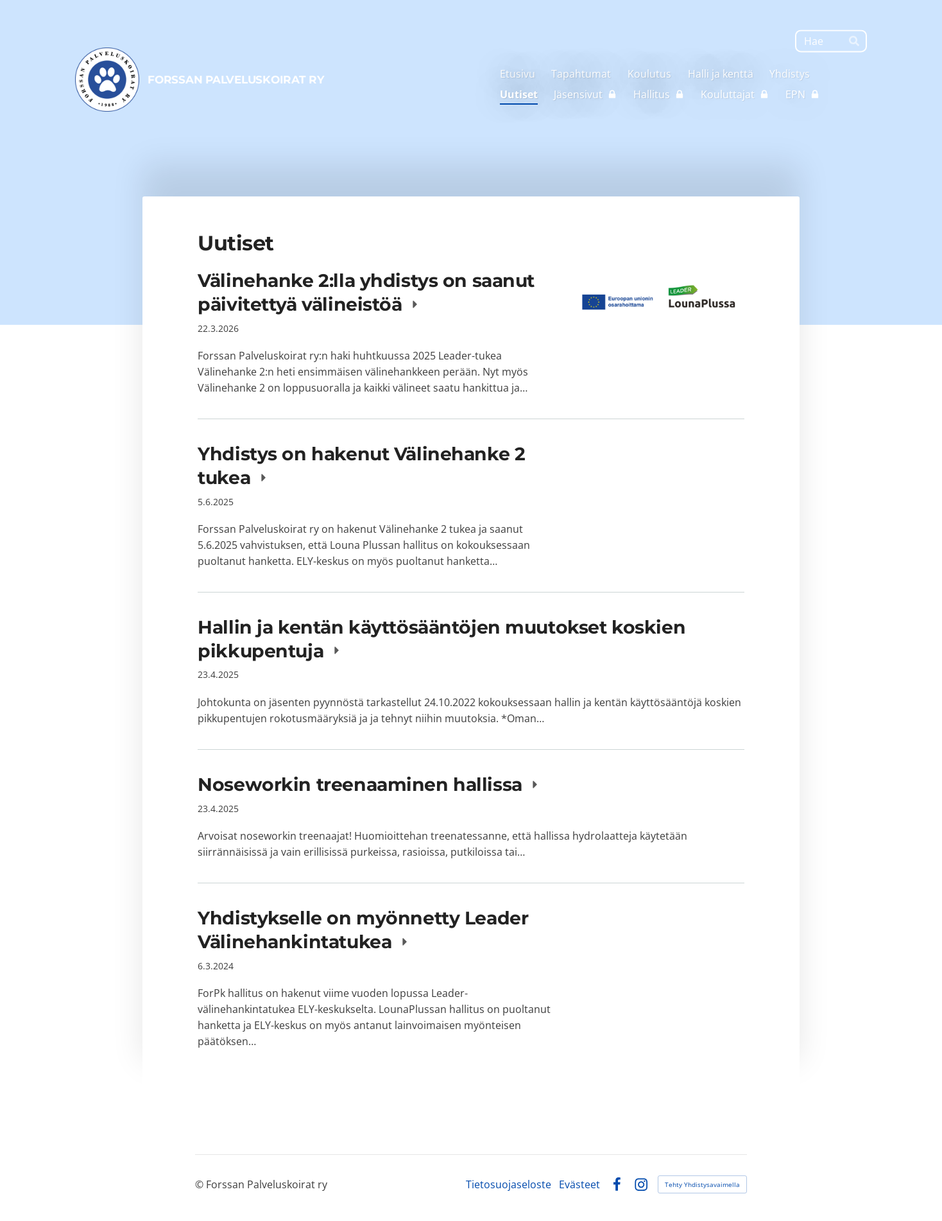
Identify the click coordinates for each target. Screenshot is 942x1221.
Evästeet (579, 1184)
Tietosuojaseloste (508, 1184)
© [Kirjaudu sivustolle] (200, 1184)
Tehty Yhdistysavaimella (702, 1184)
